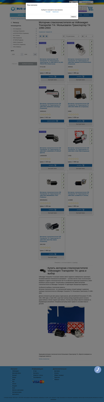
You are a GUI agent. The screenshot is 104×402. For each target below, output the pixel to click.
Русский (47, 11)
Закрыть (73, 16)
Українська (55, 11)
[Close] (76, 5)
